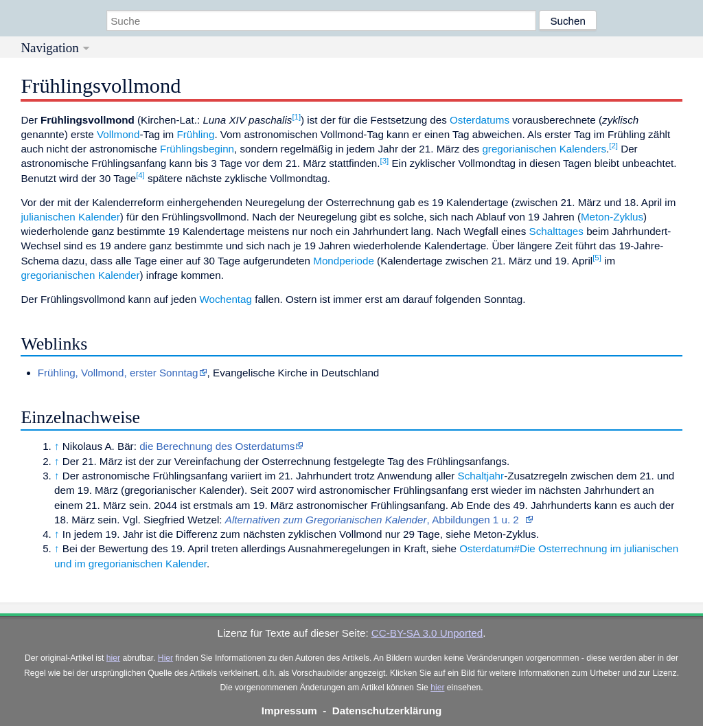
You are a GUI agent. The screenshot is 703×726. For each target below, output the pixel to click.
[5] (596, 257)
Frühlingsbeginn (197, 149)
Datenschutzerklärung (387, 710)
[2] (613, 145)
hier (113, 658)
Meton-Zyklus (612, 217)
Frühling (196, 134)
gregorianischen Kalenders (544, 149)
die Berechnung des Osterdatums (217, 446)
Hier (165, 658)
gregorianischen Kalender (80, 275)
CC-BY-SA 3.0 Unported (427, 633)
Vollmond (118, 134)
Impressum (289, 710)
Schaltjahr (481, 475)
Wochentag (225, 299)
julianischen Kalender (70, 217)
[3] (384, 161)
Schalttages (556, 231)
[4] (140, 175)
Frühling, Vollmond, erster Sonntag (118, 372)
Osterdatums (479, 120)
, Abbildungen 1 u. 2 (375, 519)
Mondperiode (343, 260)
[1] (296, 117)
